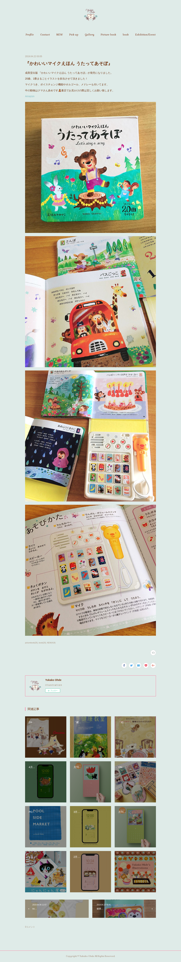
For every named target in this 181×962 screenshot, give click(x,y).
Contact (45, 34)
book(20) (42, 643)
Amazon (29, 96)
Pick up (73, 34)
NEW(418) (51, 643)
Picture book (108, 34)
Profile (30, 34)
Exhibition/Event (145, 34)
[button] (30, 34)
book (126, 34)
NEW (59, 34)
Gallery (89, 34)
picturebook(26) (31, 643)
